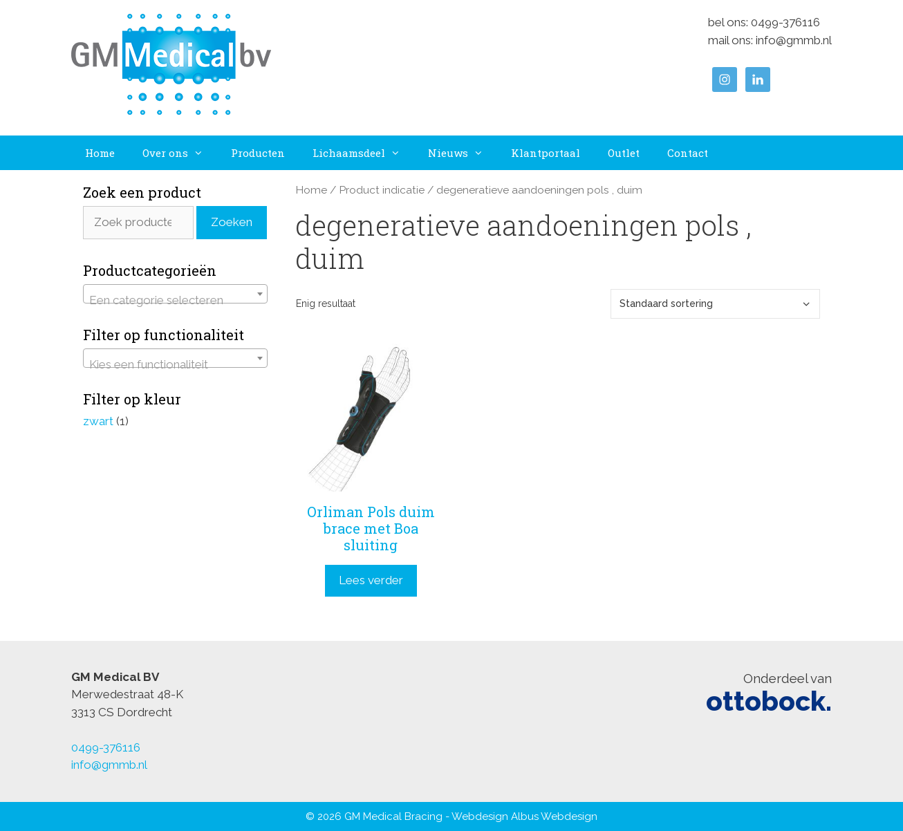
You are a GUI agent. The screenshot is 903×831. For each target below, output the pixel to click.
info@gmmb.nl (794, 40)
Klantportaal (545, 153)
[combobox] (175, 294)
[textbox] (175, 300)
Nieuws (462, 153)
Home (100, 153)
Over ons (179, 153)
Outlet (624, 153)
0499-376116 (785, 22)
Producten (258, 153)
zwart (98, 421)
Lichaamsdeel (363, 153)
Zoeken (231, 222)
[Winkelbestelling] (715, 304)
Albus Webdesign (554, 816)
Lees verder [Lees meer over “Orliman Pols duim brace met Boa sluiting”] (371, 580)
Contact (687, 153)
